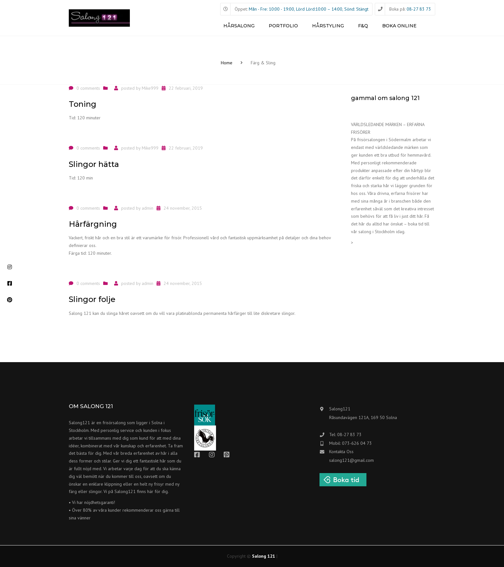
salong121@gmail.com (351, 460)
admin (147, 208)
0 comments (88, 88)
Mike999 (150, 88)
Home (226, 63)
